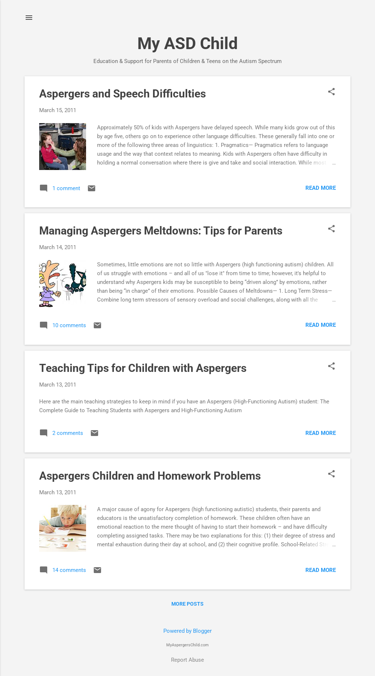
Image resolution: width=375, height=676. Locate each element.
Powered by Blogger (187, 631)
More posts (187, 604)
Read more (320, 188)
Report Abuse (187, 660)
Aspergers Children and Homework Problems (150, 475)
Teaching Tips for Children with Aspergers (142, 368)
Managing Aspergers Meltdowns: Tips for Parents (160, 230)
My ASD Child (187, 43)
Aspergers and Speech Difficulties (122, 93)
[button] (331, 92)
